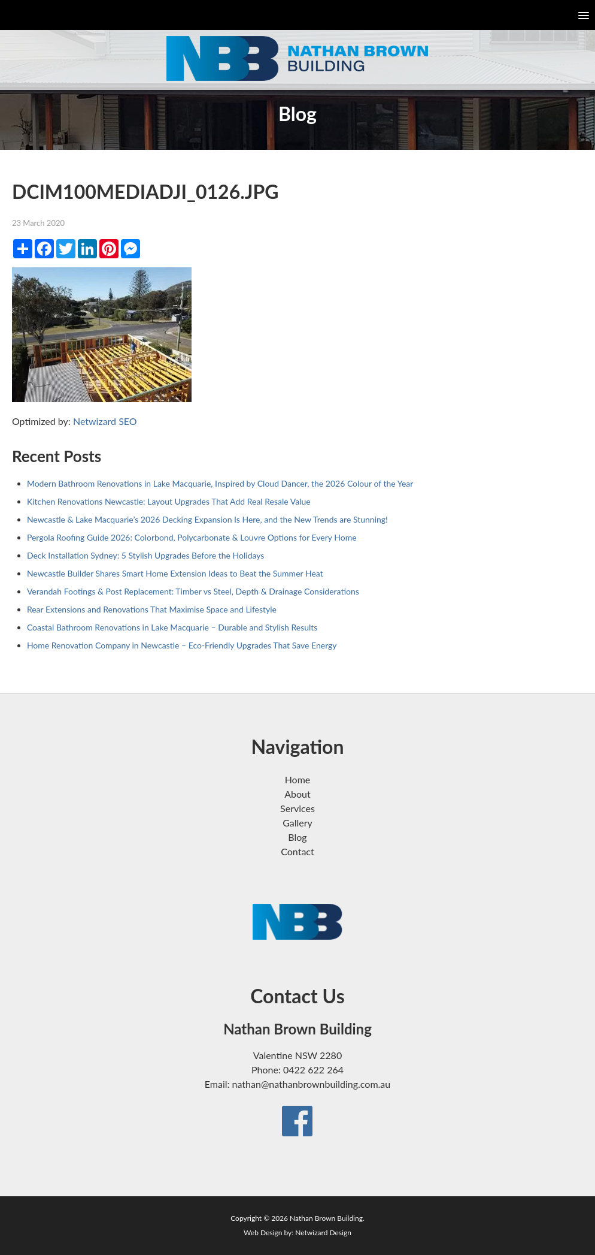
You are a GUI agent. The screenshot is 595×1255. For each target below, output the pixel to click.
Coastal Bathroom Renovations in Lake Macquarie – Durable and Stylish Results (172, 627)
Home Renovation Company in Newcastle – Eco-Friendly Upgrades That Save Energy (182, 645)
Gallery (297, 822)
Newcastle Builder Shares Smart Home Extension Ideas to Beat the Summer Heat (175, 573)
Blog (297, 837)
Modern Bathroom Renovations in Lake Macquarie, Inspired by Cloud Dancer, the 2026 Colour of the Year (220, 483)
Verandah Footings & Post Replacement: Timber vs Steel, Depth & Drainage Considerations (193, 591)
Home (298, 779)
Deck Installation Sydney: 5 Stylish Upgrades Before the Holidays (146, 555)
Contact (297, 851)
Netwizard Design (323, 1232)
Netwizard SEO (105, 421)
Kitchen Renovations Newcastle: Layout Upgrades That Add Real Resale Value (169, 501)
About (297, 794)
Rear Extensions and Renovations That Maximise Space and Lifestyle (152, 609)
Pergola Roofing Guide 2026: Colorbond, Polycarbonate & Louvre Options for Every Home (192, 537)
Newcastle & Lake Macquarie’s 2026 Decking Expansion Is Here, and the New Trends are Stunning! (207, 519)
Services (297, 808)
